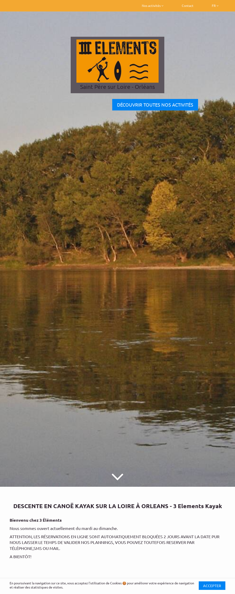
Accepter (212, 585)
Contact (187, 5)
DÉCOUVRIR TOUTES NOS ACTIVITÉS (155, 104)
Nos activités (152, 5)
